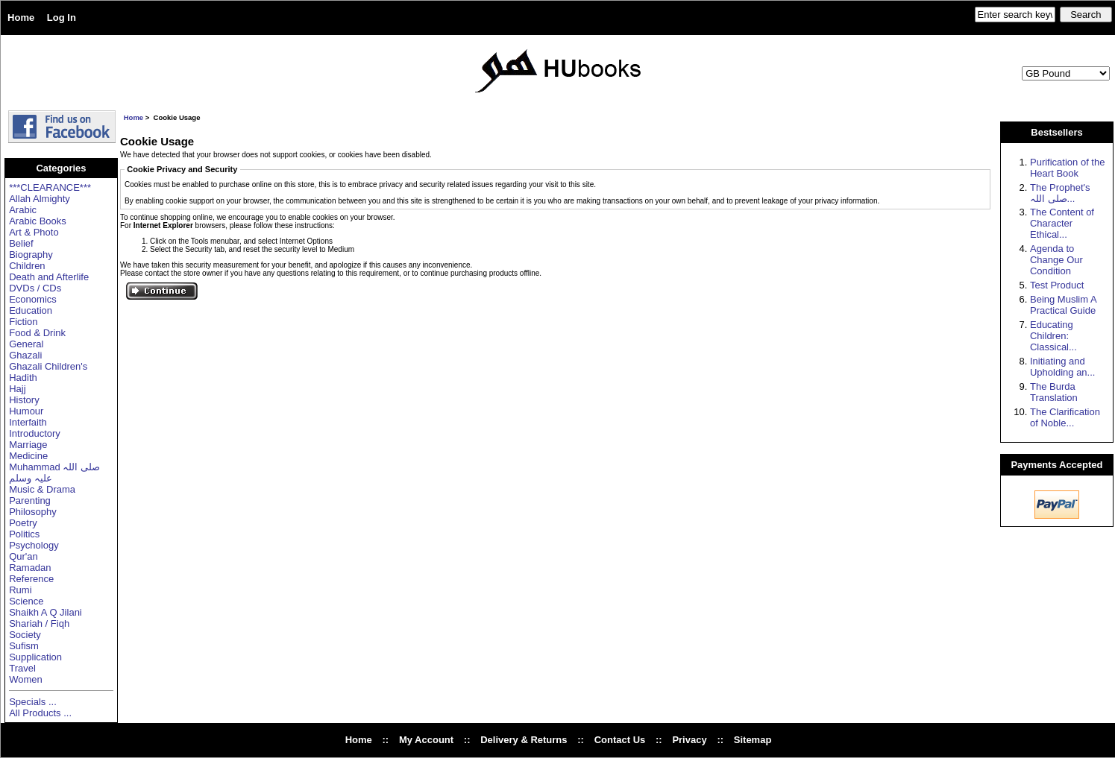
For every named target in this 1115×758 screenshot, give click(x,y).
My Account (426, 739)
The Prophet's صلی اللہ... (1060, 193)
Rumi (20, 590)
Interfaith (28, 422)
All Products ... (40, 712)
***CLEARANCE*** (50, 187)
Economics (33, 299)
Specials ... (33, 701)
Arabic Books (37, 221)
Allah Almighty (39, 198)
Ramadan (30, 567)
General (26, 344)
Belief (21, 243)
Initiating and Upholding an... (1062, 367)
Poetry (23, 522)
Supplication (35, 657)
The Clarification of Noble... (1065, 417)
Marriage (28, 444)
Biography (31, 254)
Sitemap (753, 739)
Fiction (23, 321)
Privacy (689, 739)
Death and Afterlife (49, 276)
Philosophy (33, 511)
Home (20, 17)
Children (27, 265)
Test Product (1057, 285)
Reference (31, 578)
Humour (26, 411)
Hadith (23, 377)
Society (25, 634)
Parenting (30, 500)
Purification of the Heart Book (1067, 168)
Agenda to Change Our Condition (1056, 260)
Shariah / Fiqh (39, 623)
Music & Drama (42, 489)
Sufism (24, 645)
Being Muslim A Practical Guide (1063, 305)
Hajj (17, 388)
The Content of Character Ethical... (1062, 223)
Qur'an (23, 556)
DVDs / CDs (35, 288)
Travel (22, 668)
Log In (61, 17)
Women (26, 679)
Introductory (34, 433)
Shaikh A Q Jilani (45, 612)
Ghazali (25, 355)
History (24, 399)
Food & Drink (37, 332)
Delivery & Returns (523, 739)
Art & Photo (33, 232)
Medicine (28, 455)
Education (30, 310)
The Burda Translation (1054, 392)
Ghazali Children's (48, 366)
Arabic (23, 209)
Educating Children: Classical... (1053, 336)
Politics (24, 534)
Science (26, 601)
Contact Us (620, 739)
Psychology (33, 545)
